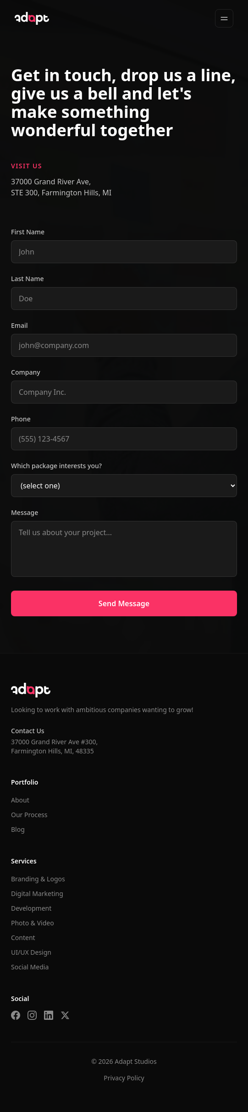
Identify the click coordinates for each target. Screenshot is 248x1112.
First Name (27, 231)
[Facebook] (15, 1015)
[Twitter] (65, 1015)
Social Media (30, 967)
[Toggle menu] (224, 18)
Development (31, 908)
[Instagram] (32, 1015)
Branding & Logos (38, 878)
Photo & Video (32, 922)
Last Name (27, 278)
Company (25, 372)
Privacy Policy (124, 1077)
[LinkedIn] (48, 1015)
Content (23, 937)
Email (19, 325)
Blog (18, 829)
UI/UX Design (31, 952)
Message (24, 512)
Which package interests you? (56, 465)
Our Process (29, 814)
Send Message (124, 603)
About (20, 800)
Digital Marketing (37, 893)
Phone (21, 419)
